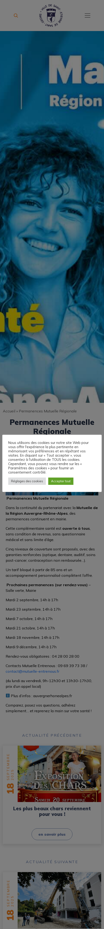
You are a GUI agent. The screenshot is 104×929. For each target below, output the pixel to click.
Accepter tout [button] (61, 481)
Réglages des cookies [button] (27, 481)
